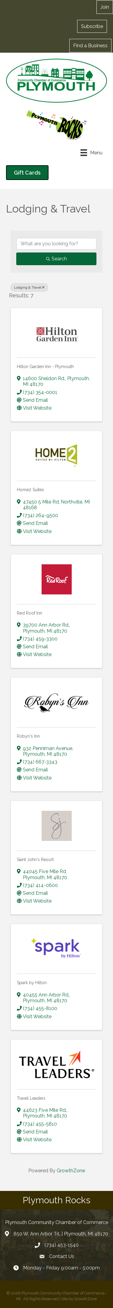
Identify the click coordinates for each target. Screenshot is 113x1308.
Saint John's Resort (35, 859)
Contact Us (61, 1256)
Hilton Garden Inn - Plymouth (45, 366)
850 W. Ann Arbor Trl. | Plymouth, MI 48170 (61, 1234)
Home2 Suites (30, 489)
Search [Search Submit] (56, 259)
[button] (92, 26)
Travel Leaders (31, 1098)
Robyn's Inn (28, 736)
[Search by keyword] (56, 244)
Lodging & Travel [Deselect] (29, 287)
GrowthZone (71, 1170)
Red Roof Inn (29, 613)
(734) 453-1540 (62, 1245)
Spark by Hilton (32, 982)
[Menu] (91, 152)
